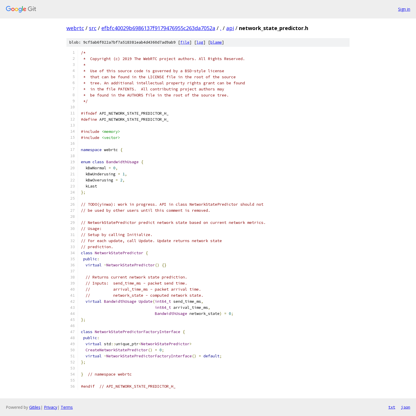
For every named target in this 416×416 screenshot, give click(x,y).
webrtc (75, 28)
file (185, 42)
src (92, 28)
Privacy (50, 407)
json (405, 407)
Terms (67, 407)
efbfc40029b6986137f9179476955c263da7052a (158, 28)
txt (391, 407)
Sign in (404, 9)
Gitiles (34, 407)
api (230, 28)
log (199, 42)
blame (216, 42)
